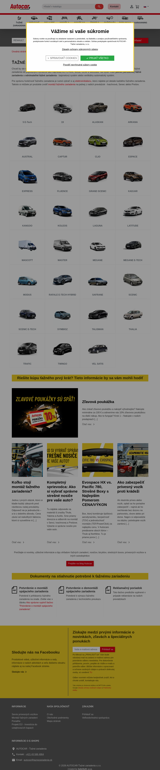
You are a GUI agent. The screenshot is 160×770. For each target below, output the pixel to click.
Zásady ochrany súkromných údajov (80, 49)
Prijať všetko (97, 58)
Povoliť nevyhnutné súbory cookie (80, 65)
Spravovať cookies (62, 58)
